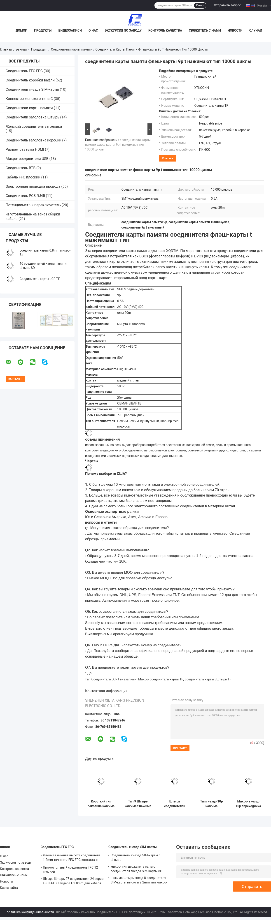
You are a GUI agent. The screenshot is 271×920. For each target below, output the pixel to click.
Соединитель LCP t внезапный (114, 679)
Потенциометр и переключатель (33, 205)
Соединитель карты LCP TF (40, 279)
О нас (93, 30)
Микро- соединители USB (27, 159)
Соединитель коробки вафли (30, 80)
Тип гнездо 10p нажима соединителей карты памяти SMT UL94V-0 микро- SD (211, 804)
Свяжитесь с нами (205, 30)
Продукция (39, 49)
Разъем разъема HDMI (25, 149)
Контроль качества (165, 30)
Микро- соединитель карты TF (160, 679)
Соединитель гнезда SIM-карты (32, 89)
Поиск (200, 5)
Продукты (43, 30)
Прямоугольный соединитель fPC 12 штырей (70, 870)
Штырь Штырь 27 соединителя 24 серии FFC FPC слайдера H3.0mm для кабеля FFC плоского (73, 881)
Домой (21, 30)
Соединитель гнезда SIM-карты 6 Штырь (136, 857)
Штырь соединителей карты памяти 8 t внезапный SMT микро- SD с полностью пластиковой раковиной (175, 804)
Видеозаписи (70, 30)
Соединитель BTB (20, 168)
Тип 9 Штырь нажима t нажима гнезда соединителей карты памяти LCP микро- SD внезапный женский (137, 804)
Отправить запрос (227, 5)
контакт (167, 158)
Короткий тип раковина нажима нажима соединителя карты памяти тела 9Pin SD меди (101, 804)
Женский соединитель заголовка (34, 126)
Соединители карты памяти (71, 49)
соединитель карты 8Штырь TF (208, 679)
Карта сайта (9, 888)
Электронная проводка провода (33, 186)
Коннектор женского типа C (29, 99)
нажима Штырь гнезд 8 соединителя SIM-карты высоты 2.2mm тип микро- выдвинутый (139, 880)
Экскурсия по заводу (123, 30)
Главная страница (13, 49)
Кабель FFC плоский (23, 177)
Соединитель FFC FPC (24, 71)
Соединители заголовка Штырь (32, 117)
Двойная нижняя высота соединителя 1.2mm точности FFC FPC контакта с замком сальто (71, 858)
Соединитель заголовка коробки (33, 140)
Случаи (255, 30)
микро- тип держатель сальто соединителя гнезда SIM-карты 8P (136, 869)
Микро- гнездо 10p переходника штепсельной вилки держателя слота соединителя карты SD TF (248, 804)
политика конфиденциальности (30, 912)
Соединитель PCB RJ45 (25, 196)
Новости (235, 30)
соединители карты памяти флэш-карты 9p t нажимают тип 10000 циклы (118, 144)
